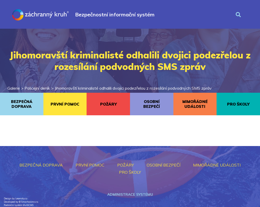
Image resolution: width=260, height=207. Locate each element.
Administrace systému (130, 194)
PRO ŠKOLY (238, 104)
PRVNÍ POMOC (65, 104)
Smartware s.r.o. (29, 201)
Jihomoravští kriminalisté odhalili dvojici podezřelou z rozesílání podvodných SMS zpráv (133, 88)
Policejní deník (37, 88)
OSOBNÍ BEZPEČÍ (151, 104)
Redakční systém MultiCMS (18, 205)
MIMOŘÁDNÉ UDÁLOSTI (195, 104)
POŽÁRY (108, 104)
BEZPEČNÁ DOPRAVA (21, 104)
